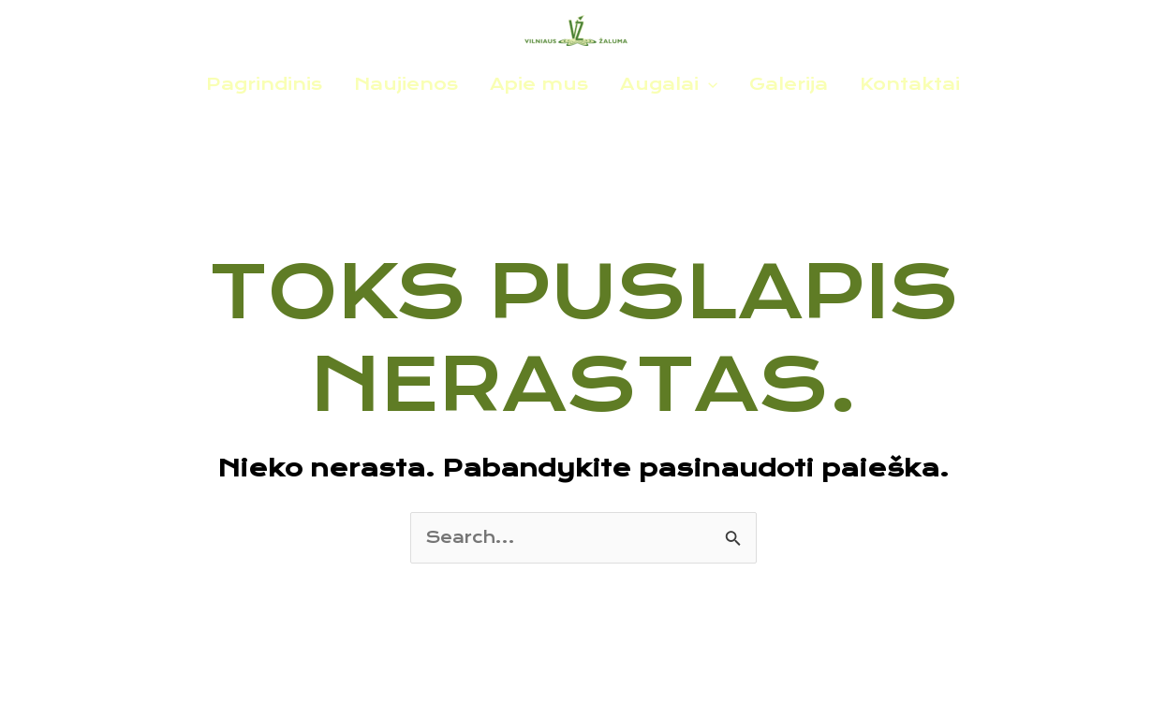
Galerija (788, 84)
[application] (708, 84)
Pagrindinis (264, 84)
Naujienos (406, 84)
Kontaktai (910, 84)
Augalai (668, 84)
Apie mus (539, 84)
